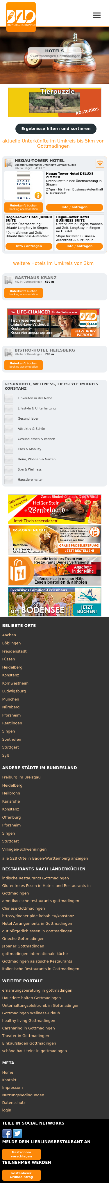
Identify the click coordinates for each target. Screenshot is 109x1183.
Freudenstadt (14, 651)
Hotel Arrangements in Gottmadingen (37, 923)
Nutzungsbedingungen (23, 1095)
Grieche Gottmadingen (23, 938)
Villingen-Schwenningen (24, 849)
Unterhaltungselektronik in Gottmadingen (41, 1005)
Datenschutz (14, 1102)
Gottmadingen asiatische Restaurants (37, 961)
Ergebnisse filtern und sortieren (55, 129)
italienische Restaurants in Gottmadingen (40, 969)
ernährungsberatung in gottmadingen (37, 990)
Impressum (12, 1087)
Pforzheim (11, 715)
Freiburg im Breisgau (21, 777)
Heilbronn (11, 793)
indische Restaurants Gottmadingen (35, 878)
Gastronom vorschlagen (21, 1154)
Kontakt (9, 1080)
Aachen (9, 635)
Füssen (8, 659)
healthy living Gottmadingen (28, 1020)
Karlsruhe (11, 801)
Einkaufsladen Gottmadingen (29, 1043)
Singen (8, 731)
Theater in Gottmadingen (25, 1036)
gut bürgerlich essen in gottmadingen (37, 931)
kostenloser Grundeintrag (21, 1175)
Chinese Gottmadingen (23, 908)
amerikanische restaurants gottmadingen (40, 901)
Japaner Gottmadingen (23, 946)
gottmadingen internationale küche (35, 954)
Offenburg (11, 817)
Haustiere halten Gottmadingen (31, 998)
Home (7, 1072)
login (6, 1110)
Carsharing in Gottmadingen (28, 1028)
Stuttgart (10, 747)
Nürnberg (11, 707)
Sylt (5, 755)
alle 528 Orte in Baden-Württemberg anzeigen (45, 858)
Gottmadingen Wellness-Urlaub (31, 1013)
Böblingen (11, 643)
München (10, 699)
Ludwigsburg (14, 691)
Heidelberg (12, 667)
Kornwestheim (15, 683)
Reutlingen (12, 723)
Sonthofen (11, 739)
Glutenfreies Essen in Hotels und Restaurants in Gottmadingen (46, 889)
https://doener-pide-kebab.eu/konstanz (38, 916)
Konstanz (10, 675)
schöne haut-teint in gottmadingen (34, 1051)
